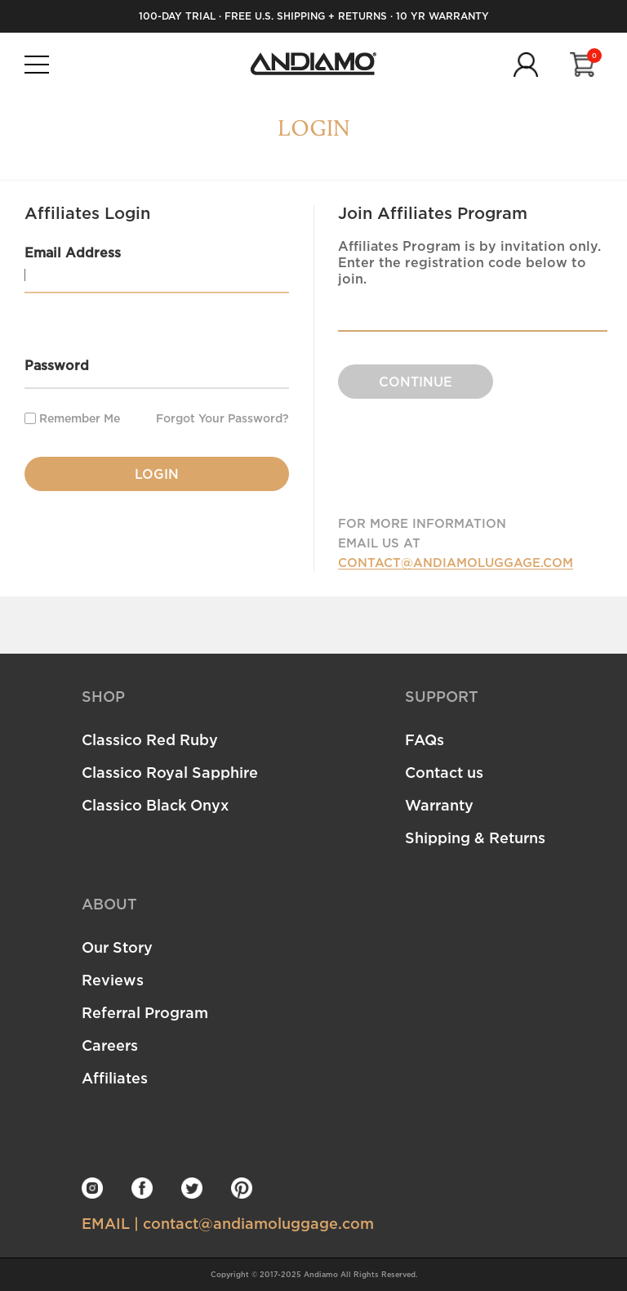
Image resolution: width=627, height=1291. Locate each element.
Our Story (117, 947)
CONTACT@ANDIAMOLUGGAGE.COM (455, 562)
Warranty (439, 805)
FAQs (424, 739)
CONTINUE (415, 381)
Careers (110, 1045)
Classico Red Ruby (150, 739)
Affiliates (115, 1078)
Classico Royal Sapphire (170, 772)
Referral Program (145, 1012)
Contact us (444, 772)
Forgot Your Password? (222, 418)
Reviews (113, 980)
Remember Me (72, 418)
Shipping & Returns (475, 837)
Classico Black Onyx (155, 805)
